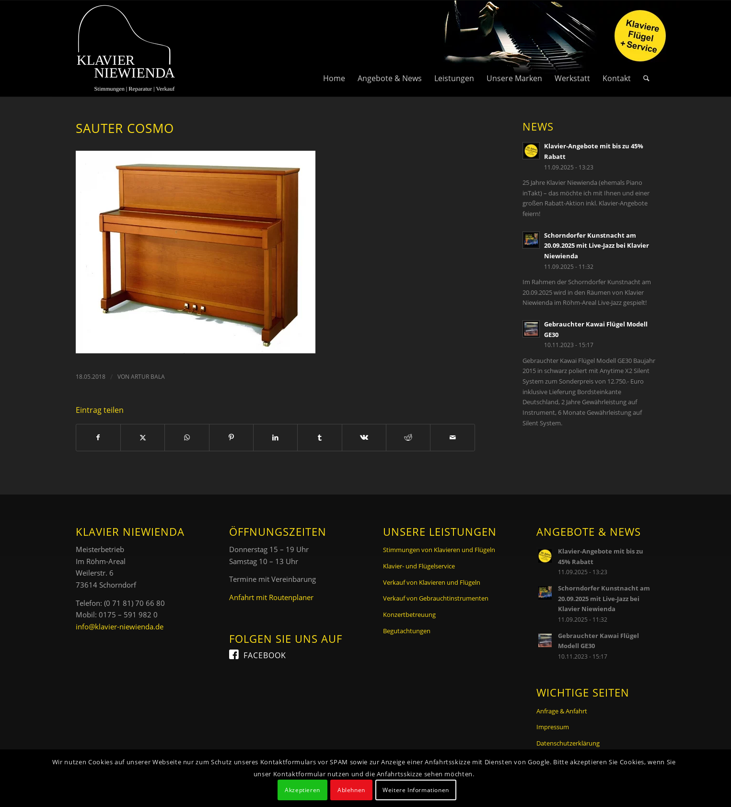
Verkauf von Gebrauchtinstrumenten (435, 598)
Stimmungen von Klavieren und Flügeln (439, 549)
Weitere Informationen (416, 790)
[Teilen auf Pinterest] (231, 437)
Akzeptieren (302, 790)
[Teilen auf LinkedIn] (275, 437)
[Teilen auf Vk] (364, 437)
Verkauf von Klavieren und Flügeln (431, 582)
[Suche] (646, 48)
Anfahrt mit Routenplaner (271, 597)
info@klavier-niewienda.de (119, 626)
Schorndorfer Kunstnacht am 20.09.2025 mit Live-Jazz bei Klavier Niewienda (596, 245)
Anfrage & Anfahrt (561, 711)
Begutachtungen (406, 630)
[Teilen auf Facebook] (98, 437)
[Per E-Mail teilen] (452, 437)
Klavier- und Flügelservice (419, 566)
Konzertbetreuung (409, 614)
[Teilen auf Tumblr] (319, 437)
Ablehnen (351, 790)
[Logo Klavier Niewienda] (126, 48)
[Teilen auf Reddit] (408, 437)
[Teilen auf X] (142, 437)
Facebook (265, 655)
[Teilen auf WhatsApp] (187, 437)
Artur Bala (148, 377)
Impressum (552, 727)
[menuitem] (334, 48)
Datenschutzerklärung (568, 743)
